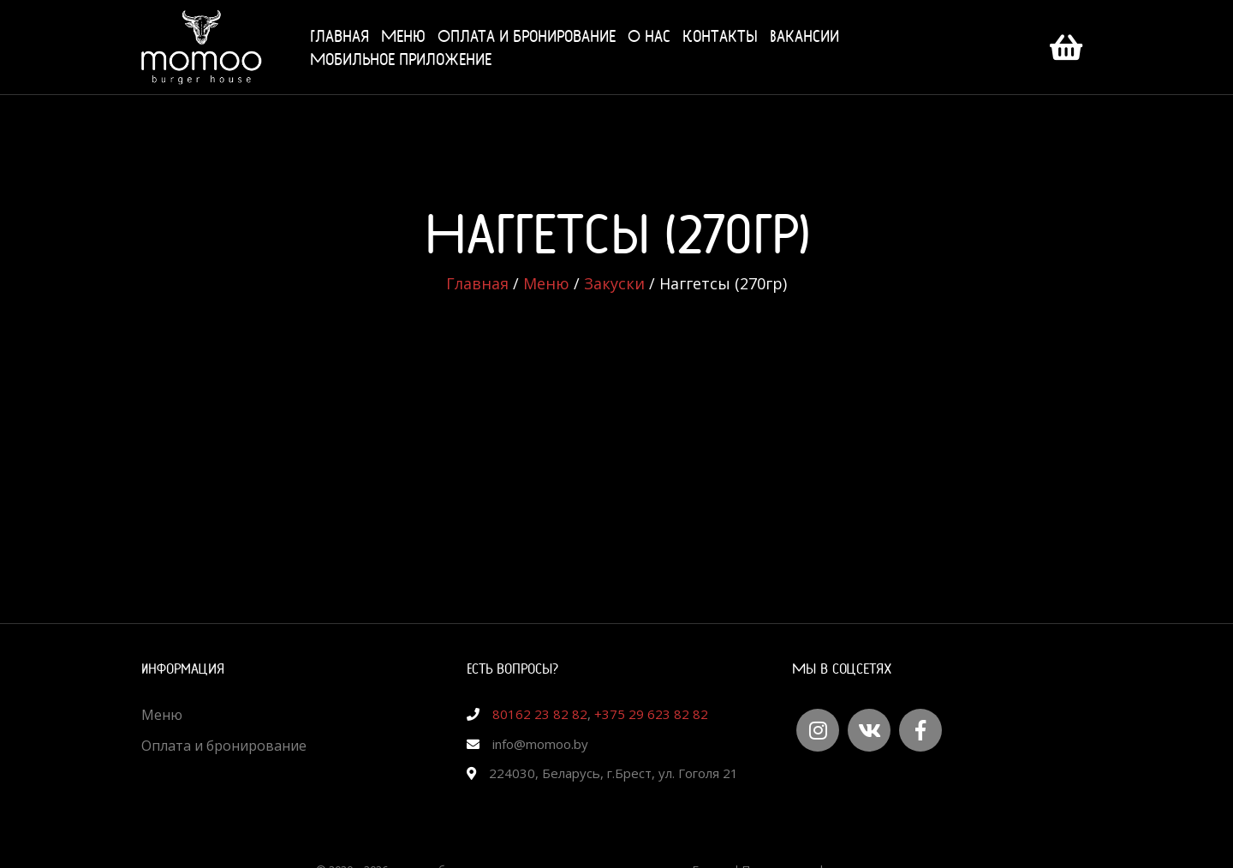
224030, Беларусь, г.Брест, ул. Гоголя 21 (613, 773)
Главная (339, 36)
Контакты (720, 36)
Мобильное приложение (400, 59)
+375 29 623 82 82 (651, 713)
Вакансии (804, 36)
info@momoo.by (540, 743)
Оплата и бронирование (527, 36)
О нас (649, 36)
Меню (403, 36)
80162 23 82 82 (539, 713)
